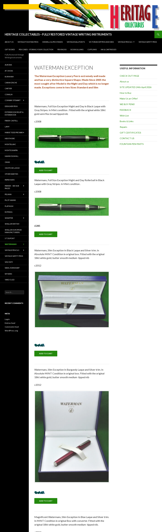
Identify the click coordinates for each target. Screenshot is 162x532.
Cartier (8, 88)
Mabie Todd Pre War (14, 132)
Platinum (9, 206)
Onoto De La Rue (12, 168)
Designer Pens (11, 106)
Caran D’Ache (11, 83)
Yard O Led (9, 280)
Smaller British (12, 224)
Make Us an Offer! (129, 98)
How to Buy (125, 93)
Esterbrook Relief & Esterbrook (14, 113)
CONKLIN (8, 94)
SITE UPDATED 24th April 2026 (135, 87)
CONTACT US (127, 138)
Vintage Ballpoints (76, 42)
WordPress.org (11, 330)
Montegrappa (11, 150)
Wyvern (8, 274)
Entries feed (10, 323)
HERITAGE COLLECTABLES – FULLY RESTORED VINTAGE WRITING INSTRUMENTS (58, 34)
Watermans (11, 244)
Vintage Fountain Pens (28, 42)
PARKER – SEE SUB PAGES (12, 187)
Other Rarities (11, 174)
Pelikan (8, 194)
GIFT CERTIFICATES (130, 132)
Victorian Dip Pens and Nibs (101, 42)
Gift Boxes (10, 49)
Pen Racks (61, 49)
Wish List (124, 115)
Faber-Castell (11, 121)
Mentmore (10, 138)
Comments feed (12, 327)
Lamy (7, 127)
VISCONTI (9, 262)
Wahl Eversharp (12, 268)
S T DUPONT (10, 238)
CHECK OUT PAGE (129, 75)
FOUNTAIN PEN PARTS (132, 144)
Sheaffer (9, 218)
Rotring (8, 212)
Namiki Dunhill (12, 156)
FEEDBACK (125, 110)
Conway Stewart (13, 100)
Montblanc (10, 144)
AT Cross (9, 71)
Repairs (123, 127)
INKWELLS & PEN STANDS (52, 42)
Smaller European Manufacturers (13, 231)
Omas (7, 162)
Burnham (9, 77)
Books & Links (77, 49)
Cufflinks (92, 49)
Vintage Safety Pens (148, 42)
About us (9, 42)
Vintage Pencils (125, 42)
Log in (7, 319)
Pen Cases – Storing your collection (36, 49)
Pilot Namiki (10, 200)
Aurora (8, 65)
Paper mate (10, 180)
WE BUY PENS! (127, 104)
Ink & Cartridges (108, 49)
